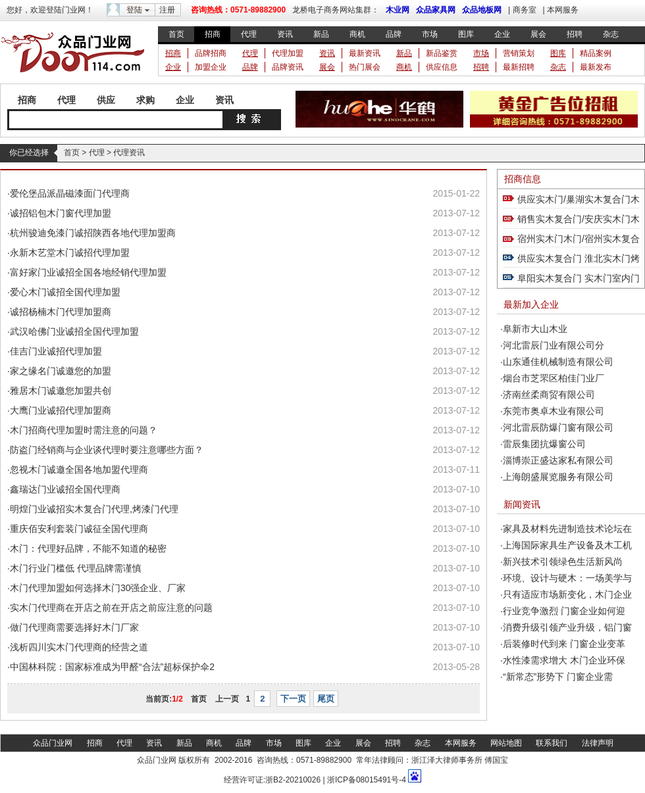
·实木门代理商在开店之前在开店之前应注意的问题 (110, 607)
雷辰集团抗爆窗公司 (544, 444)
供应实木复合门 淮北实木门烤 (578, 258)
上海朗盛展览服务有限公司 (558, 476)
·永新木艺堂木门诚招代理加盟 (68, 252)
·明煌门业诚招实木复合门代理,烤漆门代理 (92, 509)
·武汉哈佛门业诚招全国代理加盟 (73, 331)
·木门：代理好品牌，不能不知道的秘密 (87, 548)
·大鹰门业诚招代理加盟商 (59, 410)
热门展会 (364, 67)
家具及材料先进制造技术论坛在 (567, 528)
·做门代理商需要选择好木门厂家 (73, 627)
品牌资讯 (287, 67)
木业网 (397, 9)
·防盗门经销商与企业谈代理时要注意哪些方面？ (105, 450)
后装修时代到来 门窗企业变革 (564, 643)
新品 (321, 34)
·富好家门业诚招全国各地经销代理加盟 (87, 272)
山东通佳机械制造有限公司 (558, 361)
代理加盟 (287, 53)
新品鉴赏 (441, 53)
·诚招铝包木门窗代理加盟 (59, 213)
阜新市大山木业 (535, 329)
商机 (357, 34)
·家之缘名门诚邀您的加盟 (59, 371)
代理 (249, 34)
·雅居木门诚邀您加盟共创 (59, 390)
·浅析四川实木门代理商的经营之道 (77, 647)
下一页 (293, 699)
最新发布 (595, 67)
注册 (167, 9)
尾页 (325, 699)
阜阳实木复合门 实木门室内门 (578, 278)
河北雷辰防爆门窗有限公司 (558, 427)
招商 (212, 34)
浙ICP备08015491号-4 (365, 779)
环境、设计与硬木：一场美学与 (567, 578)
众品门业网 (52, 743)
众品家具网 (435, 9)
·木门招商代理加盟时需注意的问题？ (82, 430)
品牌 (393, 34)
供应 (106, 100)
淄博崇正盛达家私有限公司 (558, 460)
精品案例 (595, 53)
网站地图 (506, 743)
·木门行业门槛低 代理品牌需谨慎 (74, 568)
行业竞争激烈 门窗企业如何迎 (564, 611)
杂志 (611, 34)
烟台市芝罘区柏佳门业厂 (553, 378)
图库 (466, 34)
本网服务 (563, 9)
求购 (145, 100)
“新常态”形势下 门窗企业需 (558, 676)
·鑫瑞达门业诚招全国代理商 (63, 489)
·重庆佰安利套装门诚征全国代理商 (77, 528)
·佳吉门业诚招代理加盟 (54, 351)
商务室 (524, 9)
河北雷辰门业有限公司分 (553, 345)
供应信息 (441, 67)
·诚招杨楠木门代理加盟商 (59, 311)
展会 (538, 34)
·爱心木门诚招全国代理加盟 (63, 292)
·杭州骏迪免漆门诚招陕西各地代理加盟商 (91, 233)
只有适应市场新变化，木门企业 (567, 594)
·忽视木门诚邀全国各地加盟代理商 (77, 469)
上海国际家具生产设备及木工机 (567, 545)
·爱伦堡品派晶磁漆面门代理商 (68, 193)
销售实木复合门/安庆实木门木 (578, 219)
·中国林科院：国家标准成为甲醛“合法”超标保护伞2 (111, 666)
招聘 (574, 34)
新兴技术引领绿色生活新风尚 (563, 561)
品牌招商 (210, 53)
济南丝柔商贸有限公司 (549, 394)
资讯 (285, 34)
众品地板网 (482, 9)
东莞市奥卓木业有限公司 (553, 411)
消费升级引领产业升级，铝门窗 (567, 627)
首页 (176, 34)
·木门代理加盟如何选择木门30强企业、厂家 (96, 588)
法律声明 (597, 743)
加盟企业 (210, 67)
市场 (430, 34)
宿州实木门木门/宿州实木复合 (578, 238)
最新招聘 (518, 67)
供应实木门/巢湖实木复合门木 (578, 199)
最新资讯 (364, 53)
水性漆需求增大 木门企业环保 (564, 660)
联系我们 (551, 743)
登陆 (134, 9)
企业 (502, 34)
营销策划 (518, 53)
